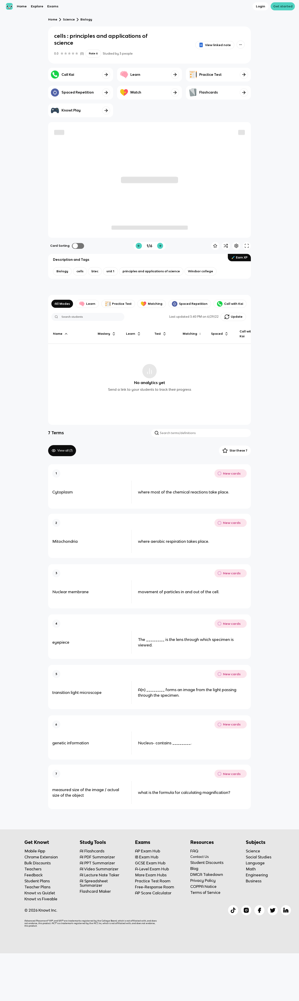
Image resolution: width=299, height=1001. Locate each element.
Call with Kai (230, 304)
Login (260, 6)
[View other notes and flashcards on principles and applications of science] (151, 271)
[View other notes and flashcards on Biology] (62, 271)
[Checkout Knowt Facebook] (259, 910)
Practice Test (118, 304)
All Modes (62, 303)
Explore (37, 6)
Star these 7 (234, 450)
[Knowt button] (241, 45)
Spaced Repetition (190, 304)
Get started (283, 6)
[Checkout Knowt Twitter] (273, 910)
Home (22, 6)
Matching (151, 304)
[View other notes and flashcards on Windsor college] (201, 271)
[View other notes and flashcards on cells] (80, 271)
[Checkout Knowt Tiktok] (233, 910)
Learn (87, 304)
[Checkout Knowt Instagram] (246, 910)
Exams (52, 6)
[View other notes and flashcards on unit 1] (110, 271)
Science (69, 19)
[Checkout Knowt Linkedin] (286, 910)
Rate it (93, 53)
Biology (86, 19)
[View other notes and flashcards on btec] (95, 271)
